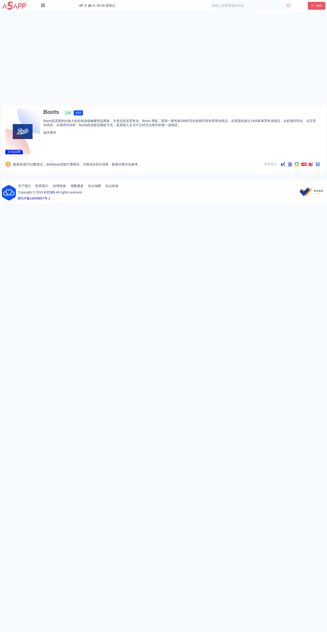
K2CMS (49, 192)
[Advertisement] (43, 58)
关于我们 (24, 186)
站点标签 (112, 186)
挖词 (78, 113)
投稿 (317, 5)
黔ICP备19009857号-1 (34, 198)
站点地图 (94, 186)
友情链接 (59, 186)
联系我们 (41, 186)
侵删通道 (76, 186)
